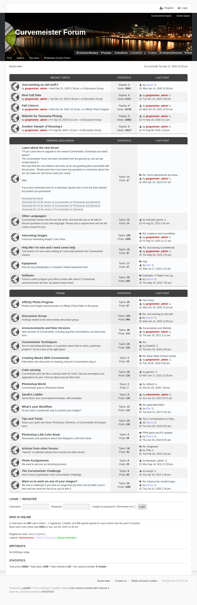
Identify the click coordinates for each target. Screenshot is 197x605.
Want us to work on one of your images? (50, 481)
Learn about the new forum (40, 147)
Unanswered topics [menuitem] (161, 15)
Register (29, 499)
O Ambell (101, 566)
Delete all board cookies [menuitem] (144, 581)
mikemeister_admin (157, 394)
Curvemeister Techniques (39, 342)
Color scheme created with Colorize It (89, 588)
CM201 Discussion (46, 537)
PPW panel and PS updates (158, 432)
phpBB (26, 588)
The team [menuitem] (34, 58)
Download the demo (32, 198)
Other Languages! (34, 216)
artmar (149, 85)
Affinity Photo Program (97, 109)
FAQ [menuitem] (9, 58)
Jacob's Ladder (32, 394)
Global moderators (67, 537)
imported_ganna (154, 219)
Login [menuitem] (185, 8)
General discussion (60, 140)
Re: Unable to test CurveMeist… (160, 233)
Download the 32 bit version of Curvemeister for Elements (53, 209)
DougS (149, 471)
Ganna (149, 279)
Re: (144, 342)
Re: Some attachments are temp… (161, 175)
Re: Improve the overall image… (160, 481)
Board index (103, 581)
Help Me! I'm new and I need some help (49, 247)
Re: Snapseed (150, 446)
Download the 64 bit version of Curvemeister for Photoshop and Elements (61, 205)
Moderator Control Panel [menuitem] (57, 58)
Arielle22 (150, 345)
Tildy (148, 450)
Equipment (29, 263)
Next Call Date (31, 95)
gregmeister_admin (36, 88)
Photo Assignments (35, 460)
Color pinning (31, 370)
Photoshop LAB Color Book (41, 434)
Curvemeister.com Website (157, 328)
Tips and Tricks (32, 418)
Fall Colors (29, 105)
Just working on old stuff (39, 84)
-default (150, 384)
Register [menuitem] (169, 8)
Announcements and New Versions (46, 328)
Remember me (126, 506)
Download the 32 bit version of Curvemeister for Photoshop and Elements (61, 202)
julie (148, 265)
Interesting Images (34, 235)
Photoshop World (34, 384)
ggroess (150, 372)
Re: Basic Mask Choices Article (159, 356)
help (145, 261)
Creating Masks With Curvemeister (45, 358)
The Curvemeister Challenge (41, 471)
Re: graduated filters (153, 404)
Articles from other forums (40, 448)
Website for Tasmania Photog (42, 116)
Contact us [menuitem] (121, 581)
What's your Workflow (37, 406)
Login (13, 499)
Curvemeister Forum (50, 32)
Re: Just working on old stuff (158, 314)
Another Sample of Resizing (41, 126)
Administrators (26, 537)
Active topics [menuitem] (183, 15)
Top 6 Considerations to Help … (160, 419)
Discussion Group (94, 88)
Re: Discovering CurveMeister (159, 247)
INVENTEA (48, 591)
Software (28, 275)
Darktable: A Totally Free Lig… (159, 275)
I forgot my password (103, 506)
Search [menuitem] (20, 58)
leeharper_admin (155, 460)
